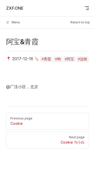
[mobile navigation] (87, 8)
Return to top (80, 22)
